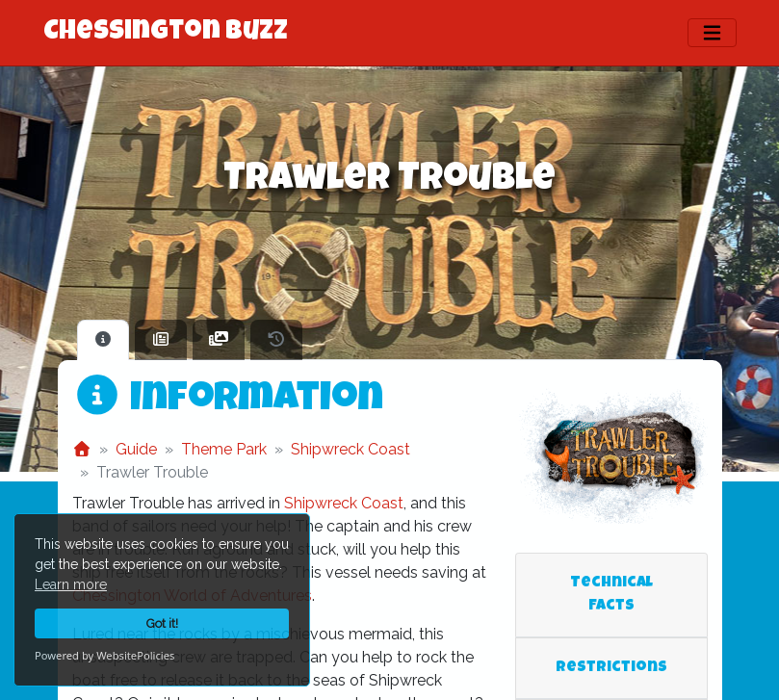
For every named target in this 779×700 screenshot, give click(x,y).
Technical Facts (611, 595)
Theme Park (224, 449)
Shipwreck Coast (350, 449)
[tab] (103, 340)
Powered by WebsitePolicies (104, 655)
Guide (136, 449)
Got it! (162, 623)
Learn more (71, 584)
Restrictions (611, 668)
